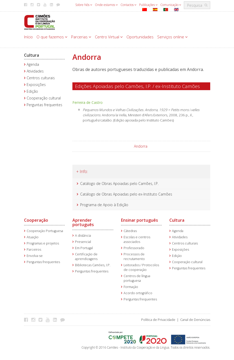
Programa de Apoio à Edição (104, 204)
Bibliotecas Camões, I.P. (92, 265)
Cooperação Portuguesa (45, 231)
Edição (32, 91)
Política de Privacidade (158, 320)
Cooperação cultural (44, 98)
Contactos (128, 5)
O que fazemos (51, 36)
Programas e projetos (43, 243)
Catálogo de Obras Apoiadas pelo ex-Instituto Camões (126, 194)
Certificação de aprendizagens (86, 256)
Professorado (134, 248)
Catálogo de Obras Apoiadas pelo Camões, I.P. (119, 183)
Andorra (140, 146)
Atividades (35, 71)
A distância (83, 235)
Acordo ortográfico (138, 293)
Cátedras (130, 231)
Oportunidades (140, 36)
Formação (131, 287)
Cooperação (36, 220)
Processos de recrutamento (134, 256)
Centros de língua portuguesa (137, 278)
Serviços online (172, 36)
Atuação (33, 237)
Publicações (148, 5)
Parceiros (34, 249)
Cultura (31, 55)
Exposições (36, 84)
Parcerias (81, 36)
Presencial (83, 242)
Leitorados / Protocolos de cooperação (141, 267)
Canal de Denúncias (195, 320)
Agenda (33, 64)
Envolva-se (35, 256)
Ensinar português (139, 220)
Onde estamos (106, 5)
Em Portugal (84, 248)
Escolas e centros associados (137, 239)
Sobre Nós (83, 5)
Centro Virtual (109, 36)
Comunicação (170, 5)
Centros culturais (41, 77)
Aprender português (83, 222)
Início (28, 36)
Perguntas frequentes (44, 104)
